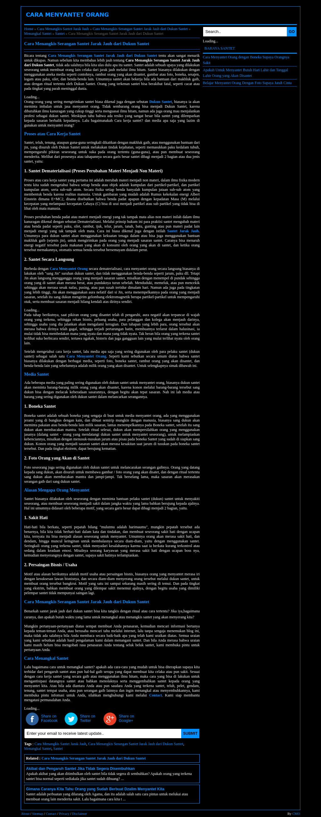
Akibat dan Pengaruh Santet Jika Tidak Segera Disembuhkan (80, 768)
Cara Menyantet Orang (88, 21)
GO (292, 32)
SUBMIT (190, 733)
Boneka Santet (42, 21)
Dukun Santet (222, 21)
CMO (296, 813)
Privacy (64, 813)
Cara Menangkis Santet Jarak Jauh (63, 29)
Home (28, 29)
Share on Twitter (87, 718)
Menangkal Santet (37, 33)
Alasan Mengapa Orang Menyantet (56, 490)
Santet (60, 33)
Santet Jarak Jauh (183, 231)
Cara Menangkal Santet (46, 658)
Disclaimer (79, 813)
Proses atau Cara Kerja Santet (52, 134)
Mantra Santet (258, 21)
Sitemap (37, 813)
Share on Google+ (126, 718)
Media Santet (36, 374)
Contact (155, 695)
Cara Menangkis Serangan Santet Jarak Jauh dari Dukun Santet (140, 29)
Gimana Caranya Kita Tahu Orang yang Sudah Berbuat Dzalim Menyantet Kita (95, 789)
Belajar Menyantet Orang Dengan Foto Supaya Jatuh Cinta (247, 83)
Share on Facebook (49, 718)
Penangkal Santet (138, 21)
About (25, 813)
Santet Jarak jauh (183, 21)
